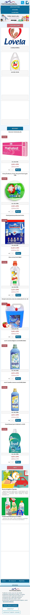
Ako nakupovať (12, 581)
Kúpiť (18, 169)
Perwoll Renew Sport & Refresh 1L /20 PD (15, 424)
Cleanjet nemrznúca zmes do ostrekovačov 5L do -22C (15, 299)
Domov (4, 581)
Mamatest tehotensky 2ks (15, 132)
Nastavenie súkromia (8, 601)
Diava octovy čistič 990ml (15, 257)
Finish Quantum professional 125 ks (15, 215)
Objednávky (21, 581)
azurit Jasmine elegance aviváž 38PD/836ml (15, 340)
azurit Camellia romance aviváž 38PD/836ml (15, 382)
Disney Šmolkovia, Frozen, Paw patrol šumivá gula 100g (15, 174)
